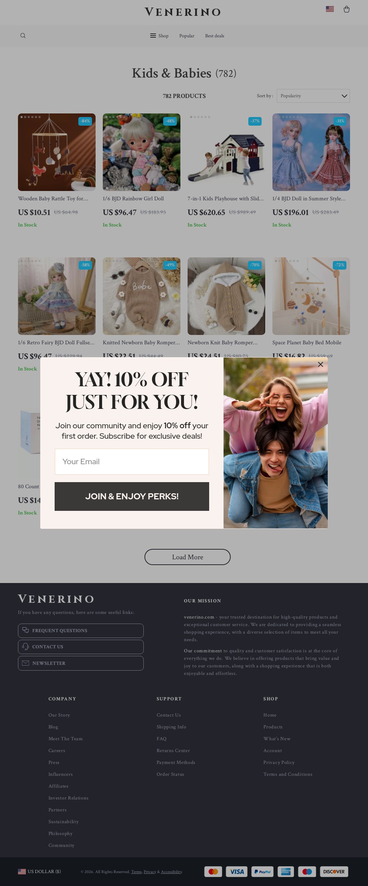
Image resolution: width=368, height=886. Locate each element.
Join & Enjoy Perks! (132, 496)
